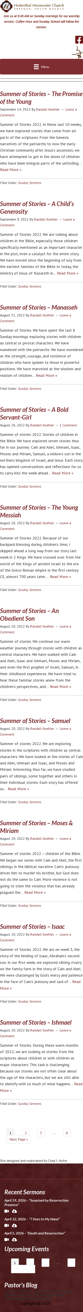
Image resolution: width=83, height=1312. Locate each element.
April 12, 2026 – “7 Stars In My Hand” (32, 1219)
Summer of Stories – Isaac (32, 926)
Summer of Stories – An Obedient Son (29, 614)
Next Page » (19, 1139)
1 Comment (68, 425)
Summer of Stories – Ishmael (35, 1022)
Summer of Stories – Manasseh (38, 307)
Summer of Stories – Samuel (35, 720)
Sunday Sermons (29, 182)
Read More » (10, 169)
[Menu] (41, 66)
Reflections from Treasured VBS (28, 1298)
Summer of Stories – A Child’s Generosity (34, 1295)
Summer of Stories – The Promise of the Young (38, 1291)
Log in (58, 1303)
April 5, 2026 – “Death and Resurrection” (34, 1233)
